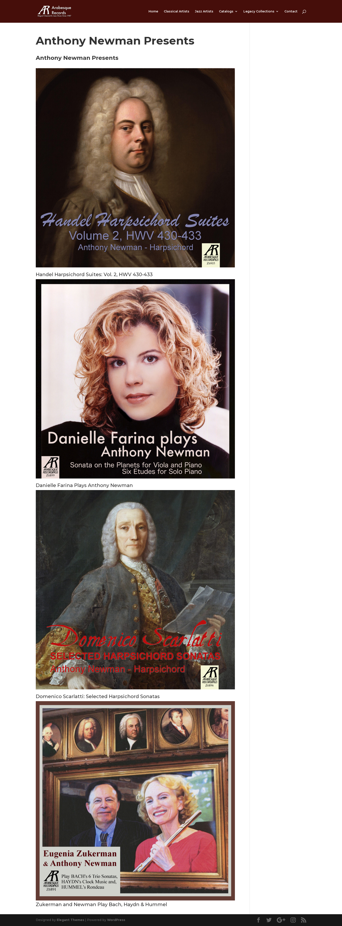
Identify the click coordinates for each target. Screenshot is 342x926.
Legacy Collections (258, 11)
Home (153, 11)
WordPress (116, 920)
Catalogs (226, 11)
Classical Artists (176, 11)
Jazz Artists (204, 11)
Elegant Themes (70, 920)
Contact (291, 11)
